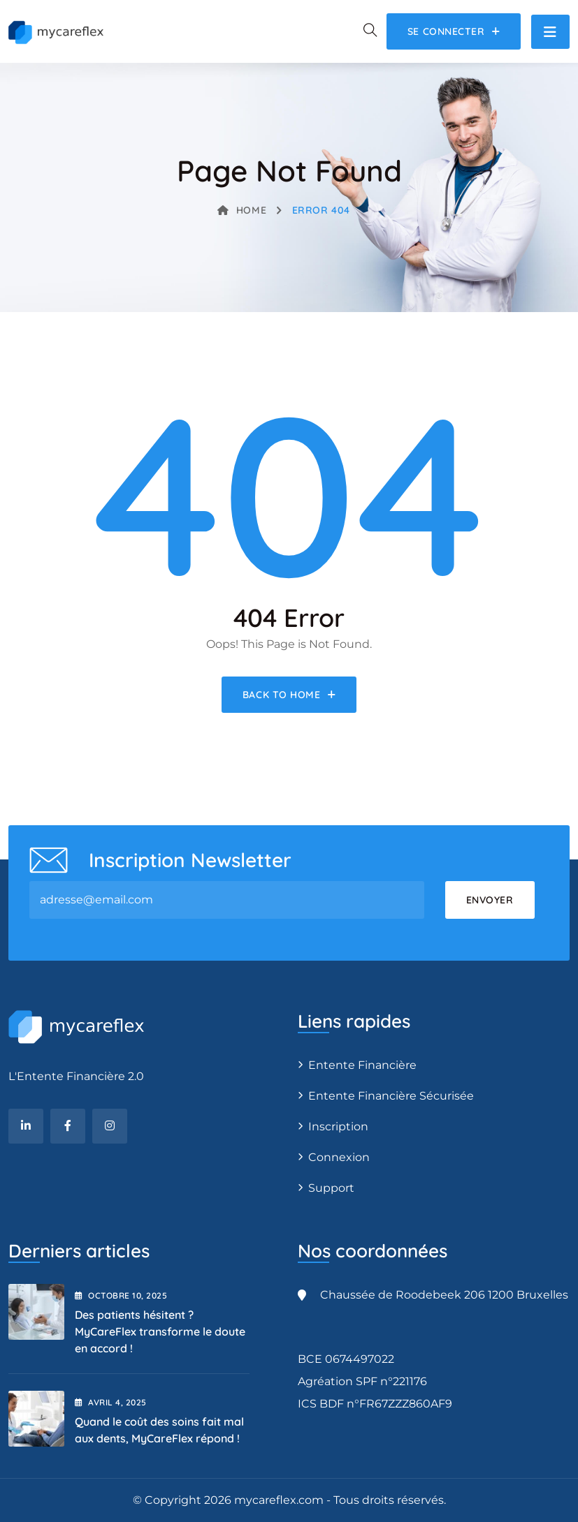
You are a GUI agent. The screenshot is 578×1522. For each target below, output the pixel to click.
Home (241, 210)
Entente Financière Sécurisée (391, 1095)
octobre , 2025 (121, 1295)
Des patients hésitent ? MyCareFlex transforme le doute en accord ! (160, 1331)
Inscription (338, 1126)
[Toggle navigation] (550, 32)
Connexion (339, 1157)
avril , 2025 (111, 1402)
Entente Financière (362, 1065)
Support (331, 1188)
